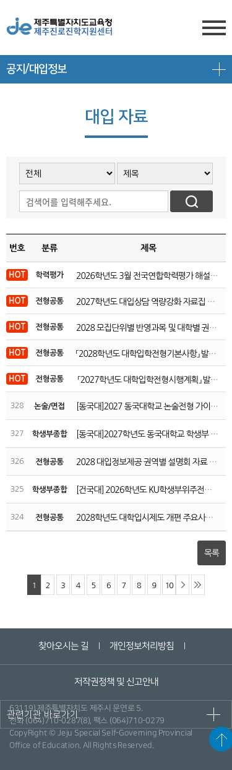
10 (169, 585)
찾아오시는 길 (63, 646)
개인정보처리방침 (142, 646)
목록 (211, 553)
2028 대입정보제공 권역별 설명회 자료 (141, 462)
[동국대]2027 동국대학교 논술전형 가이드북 (150, 406)
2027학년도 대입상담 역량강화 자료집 (140, 301)
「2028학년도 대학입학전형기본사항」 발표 (146, 353)
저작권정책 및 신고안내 (116, 682)
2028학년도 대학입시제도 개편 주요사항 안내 (153, 517)
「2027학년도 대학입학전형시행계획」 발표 (147, 379)
